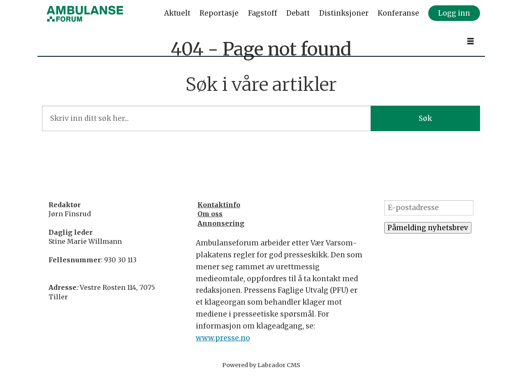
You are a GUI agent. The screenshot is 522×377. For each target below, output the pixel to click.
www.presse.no (223, 337)
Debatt (298, 13)
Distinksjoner (344, 13)
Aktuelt (177, 13)
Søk (425, 118)
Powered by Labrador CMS (261, 365)
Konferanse (398, 13)
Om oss (210, 214)
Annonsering (220, 223)
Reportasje (219, 13)
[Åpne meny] (470, 41)
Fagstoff (262, 13)
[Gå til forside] (85, 13)
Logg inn (454, 13)
